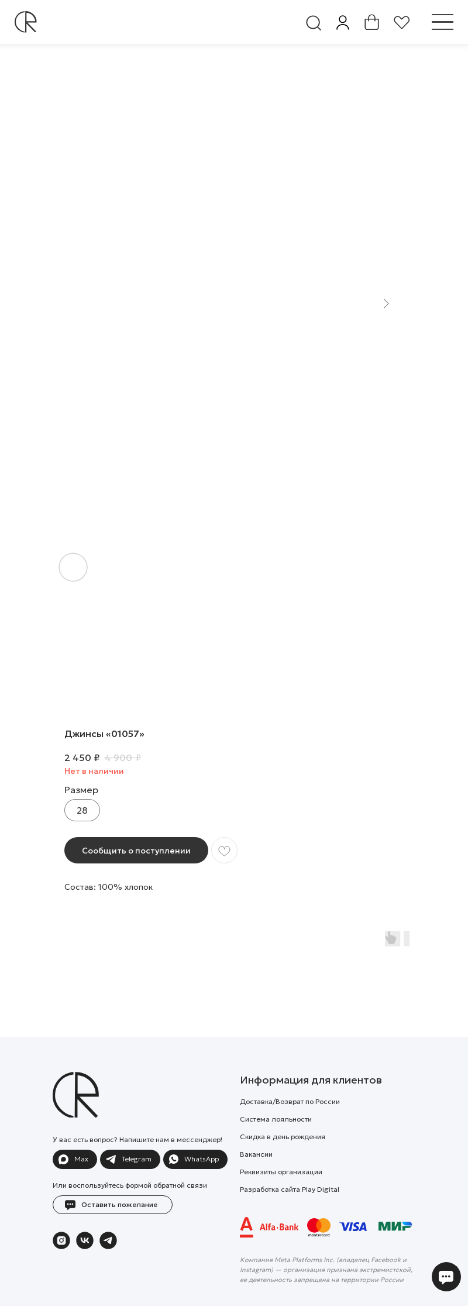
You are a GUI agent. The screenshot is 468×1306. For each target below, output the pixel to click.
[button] (113, 1205)
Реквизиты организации (281, 1171)
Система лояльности (276, 1119)
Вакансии (256, 1154)
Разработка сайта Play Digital (289, 1189)
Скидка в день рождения (282, 1136)
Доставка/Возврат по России (290, 1101)
